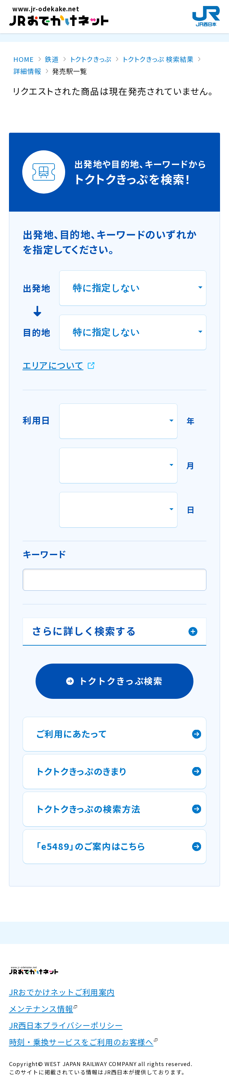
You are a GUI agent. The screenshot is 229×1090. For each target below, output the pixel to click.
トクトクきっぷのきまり (81, 771)
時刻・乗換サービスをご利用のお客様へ (81, 1041)
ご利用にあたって (71, 733)
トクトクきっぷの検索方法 (88, 808)
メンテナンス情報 (41, 1008)
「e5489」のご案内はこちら (91, 846)
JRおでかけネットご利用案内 (62, 992)
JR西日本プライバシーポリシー (66, 1025)
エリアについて (53, 365)
